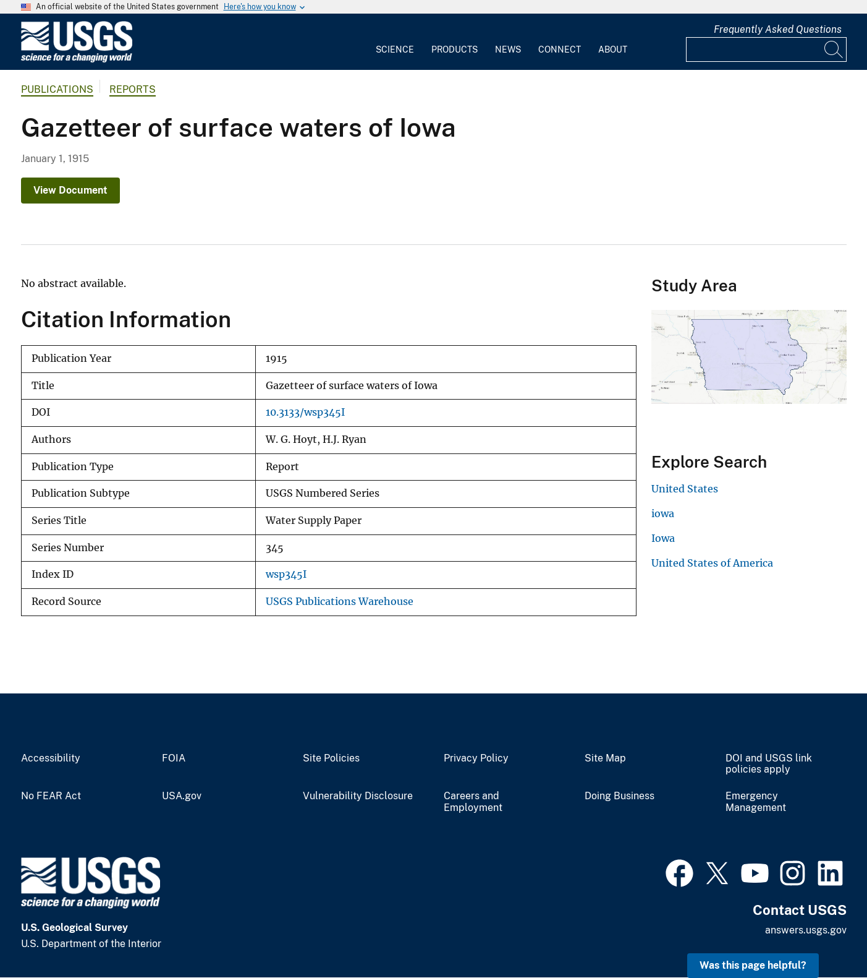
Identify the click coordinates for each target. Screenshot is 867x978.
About (612, 49)
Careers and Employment (473, 802)
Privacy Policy (476, 758)
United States (684, 489)
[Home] (76, 60)
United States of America (712, 563)
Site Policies (331, 758)
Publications (57, 89)
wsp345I (286, 574)
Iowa (663, 538)
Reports (132, 89)
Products (454, 49)
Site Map (605, 758)
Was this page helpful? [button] (753, 965)
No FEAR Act (51, 796)
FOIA (173, 758)
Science (395, 49)
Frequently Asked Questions (778, 29)
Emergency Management (755, 802)
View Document (70, 190)
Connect (559, 49)
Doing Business (619, 796)
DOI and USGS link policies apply (768, 764)
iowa (662, 513)
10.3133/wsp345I (305, 412)
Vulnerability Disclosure (358, 796)
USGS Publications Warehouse (339, 601)
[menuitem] (395, 42)
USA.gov (181, 796)
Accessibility (50, 758)
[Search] (834, 49)
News (508, 49)
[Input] (766, 49)
